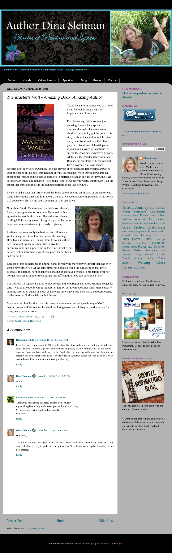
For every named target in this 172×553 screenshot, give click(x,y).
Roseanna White (25, 339)
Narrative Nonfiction (134, 243)
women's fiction (144, 258)
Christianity (140, 211)
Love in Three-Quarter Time (143, 237)
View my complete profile (135, 193)
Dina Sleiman (23, 376)
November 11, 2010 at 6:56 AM (53, 430)
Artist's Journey (135, 207)
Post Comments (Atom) (33, 528)
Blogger (118, 543)
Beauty (152, 208)
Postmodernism (129, 246)
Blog (84, 80)
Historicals (35, 320)
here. (99, 275)
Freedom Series (157, 222)
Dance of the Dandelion (149, 219)
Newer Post (15, 521)
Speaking (68, 80)
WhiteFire (127, 258)
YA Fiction (139, 267)
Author (11, 80)
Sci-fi (163, 250)
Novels (27, 80)
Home (61, 521)
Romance (151, 250)
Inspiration (141, 231)
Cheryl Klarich (24, 397)
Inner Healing (128, 231)
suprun (96, 543)
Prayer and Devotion (151, 246)
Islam (135, 235)
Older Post (106, 521)
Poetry (97, 80)
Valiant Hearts (47, 80)
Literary (146, 235)
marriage (161, 239)
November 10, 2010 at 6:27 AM (51, 339)
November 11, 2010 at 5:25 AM (50, 397)
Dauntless (127, 222)
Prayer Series (132, 250)
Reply (19, 364)
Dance (112, 80)
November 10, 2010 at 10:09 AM (54, 376)
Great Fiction (22, 320)
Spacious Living (131, 254)
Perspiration (157, 243)
